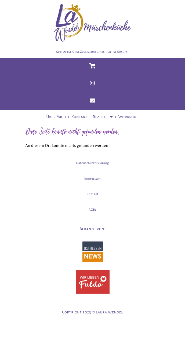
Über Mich (56, 117)
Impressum (92, 178)
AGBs (92, 209)
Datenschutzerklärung (92, 163)
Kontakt (79, 117)
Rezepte (103, 116)
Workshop (128, 117)
